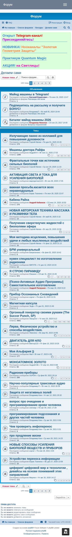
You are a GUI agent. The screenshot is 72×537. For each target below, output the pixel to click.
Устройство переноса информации (34, 458)
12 (69, 205)
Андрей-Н (33, 153)
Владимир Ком (35, 395)
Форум (7, 4)
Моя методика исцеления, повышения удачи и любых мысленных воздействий (39, 238)
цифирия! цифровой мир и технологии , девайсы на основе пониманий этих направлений (38, 471)
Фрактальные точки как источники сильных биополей (34, 162)
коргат (32, 297)
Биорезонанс (34, 252)
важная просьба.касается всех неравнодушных (31, 189)
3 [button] (38, 83)
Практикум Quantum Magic (24, 58)
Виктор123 (33, 343)
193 (55, 322)
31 (65, 170)
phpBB (30, 528)
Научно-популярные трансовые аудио (37, 383)
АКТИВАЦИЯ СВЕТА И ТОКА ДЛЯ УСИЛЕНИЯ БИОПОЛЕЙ (33, 176)
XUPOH (32, 375)
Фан (31, 354)
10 (62, 205)
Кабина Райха (19, 199)
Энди (31, 306)
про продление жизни (25, 435)
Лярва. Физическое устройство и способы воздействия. (33, 328)
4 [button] (42, 83)
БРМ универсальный (24, 249)
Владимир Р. (34, 386)
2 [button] (34, 83)
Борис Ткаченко (36, 193)
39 (69, 277)
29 (58, 170)
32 (69, 170)
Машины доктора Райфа (27, 149)
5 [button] (45, 83)
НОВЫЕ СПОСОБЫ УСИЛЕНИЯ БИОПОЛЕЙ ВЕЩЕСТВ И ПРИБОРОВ (35, 446)
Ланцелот (33, 319)
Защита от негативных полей (30, 392)
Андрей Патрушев (37, 288)
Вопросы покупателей (37, 125)
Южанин (32, 274)
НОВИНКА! (29, 49)
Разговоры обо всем (36, 99)
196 (68, 322)
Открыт (22, 37)
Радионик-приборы (23, 372)
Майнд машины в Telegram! (29, 94)
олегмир (32, 408)
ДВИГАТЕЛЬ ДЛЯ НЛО (25, 340)
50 (62, 156)
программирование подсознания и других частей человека (34, 415)
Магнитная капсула (23, 303)
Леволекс (33, 333)
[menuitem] (8, 23)
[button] (49, 83)
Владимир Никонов (38, 123)
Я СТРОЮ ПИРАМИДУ (25, 271)
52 (69, 156)
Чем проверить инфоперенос (30, 426)
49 (58, 156)
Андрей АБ (34, 365)
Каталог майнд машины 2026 (30, 120)
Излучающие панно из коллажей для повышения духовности (35, 137)
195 (64, 322)
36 (58, 277)
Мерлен (32, 478)
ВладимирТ (34, 112)
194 (59, 322)
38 (65, 277)
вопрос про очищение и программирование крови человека (35, 403)
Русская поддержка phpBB (36, 531)
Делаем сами (11, 73)
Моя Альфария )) (21, 351)
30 (62, 170)
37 (62, 277)
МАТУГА (32, 265)
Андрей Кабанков (37, 203)
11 (65, 205)
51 (65, 156)
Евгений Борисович (38, 97)
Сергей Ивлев (35, 142)
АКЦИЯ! (20, 65)
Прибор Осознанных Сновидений (33, 294)
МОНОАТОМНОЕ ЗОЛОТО (27, 362)
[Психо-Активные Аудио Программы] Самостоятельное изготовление (36, 283)
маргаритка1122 (36, 181)
